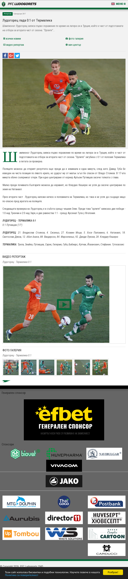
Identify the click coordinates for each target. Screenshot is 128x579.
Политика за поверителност (21, 575)
